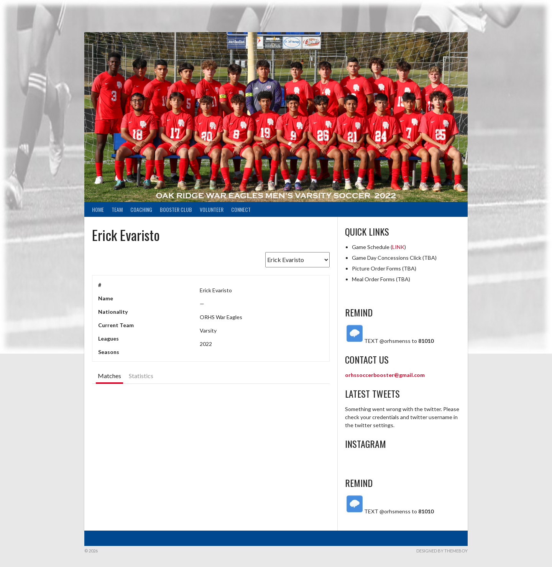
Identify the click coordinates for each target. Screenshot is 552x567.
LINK (398, 247)
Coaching (141, 209)
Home (98, 209)
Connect (241, 209)
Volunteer (211, 209)
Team (117, 209)
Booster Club (176, 209)
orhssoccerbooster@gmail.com (385, 375)
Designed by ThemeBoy (442, 550)
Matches (109, 375)
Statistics (141, 375)
